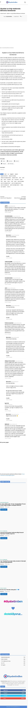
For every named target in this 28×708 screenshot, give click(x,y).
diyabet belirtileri (4, 175)
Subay (22, 184)
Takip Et (23, 692)
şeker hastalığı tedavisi (14, 184)
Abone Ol (23, 698)
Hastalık (9, 179)
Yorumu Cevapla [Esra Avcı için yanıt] (9, 257)
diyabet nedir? (15, 177)
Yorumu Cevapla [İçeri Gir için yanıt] (8, 410)
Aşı (8, 174)
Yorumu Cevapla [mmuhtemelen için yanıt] (8, 231)
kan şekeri (17, 179)
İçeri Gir (7, 403)
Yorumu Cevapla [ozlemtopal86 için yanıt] (8, 274)
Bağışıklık (12, 174)
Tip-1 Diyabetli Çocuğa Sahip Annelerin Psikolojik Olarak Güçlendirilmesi (13, 561)
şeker (15, 181)
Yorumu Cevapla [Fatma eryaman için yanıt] (8, 333)
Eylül (23, 177)
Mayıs (5, 181)
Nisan (8, 181)
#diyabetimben (13, 601)
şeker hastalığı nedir (5, 184)
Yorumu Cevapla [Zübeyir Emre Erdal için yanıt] (8, 378)
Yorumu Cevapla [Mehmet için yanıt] (8, 438)
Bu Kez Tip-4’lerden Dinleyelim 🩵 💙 (9, 589)
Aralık (5, 174)
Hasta (5, 179)
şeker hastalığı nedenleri (16, 183)
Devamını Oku (3, 509)
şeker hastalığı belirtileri (5, 183)
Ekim (20, 177)
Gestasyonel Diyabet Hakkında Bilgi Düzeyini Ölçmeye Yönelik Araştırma (12, 533)
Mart (2, 181)
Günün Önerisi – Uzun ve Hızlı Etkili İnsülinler (20, 198)
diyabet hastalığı (12, 175)
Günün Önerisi (3, 13)
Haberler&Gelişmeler (4, 502)
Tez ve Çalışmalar (3, 530)
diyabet (16, 174)
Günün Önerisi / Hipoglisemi (5, 197)
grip (1, 179)
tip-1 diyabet (3, 186)
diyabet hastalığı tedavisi (6, 177)
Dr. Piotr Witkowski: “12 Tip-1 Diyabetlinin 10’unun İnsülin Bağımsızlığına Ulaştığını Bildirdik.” (13, 504)
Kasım (21, 179)
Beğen (24, 690)
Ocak (12, 181)
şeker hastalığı (21, 181)
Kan (12, 179)
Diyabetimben (9, 16)
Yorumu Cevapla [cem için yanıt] (8, 302)
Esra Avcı (2, 506)
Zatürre (8, 186)
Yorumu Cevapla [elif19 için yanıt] (8, 212)
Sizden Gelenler (3, 588)
